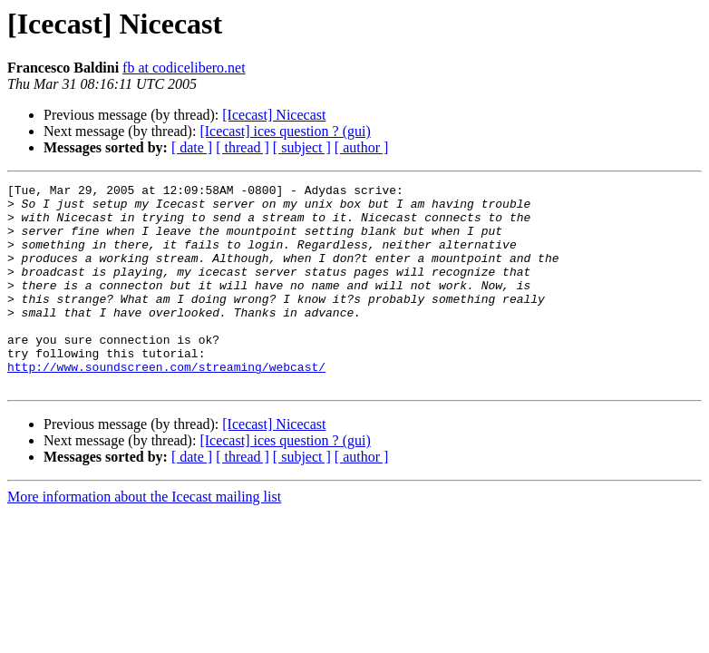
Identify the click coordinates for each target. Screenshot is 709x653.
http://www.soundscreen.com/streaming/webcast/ (166, 404)
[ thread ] (242, 147)
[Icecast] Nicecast (273, 114)
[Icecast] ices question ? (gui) (284, 131)
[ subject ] (302, 147)
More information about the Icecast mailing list (144, 537)
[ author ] (362, 147)
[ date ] (191, 147)
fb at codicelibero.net (184, 67)
